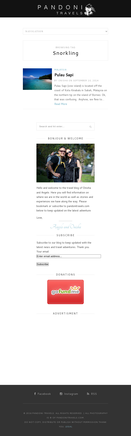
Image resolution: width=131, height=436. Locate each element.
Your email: (42, 251)
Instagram (69, 394)
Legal (68, 426)
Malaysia (60, 69)
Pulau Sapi (63, 74)
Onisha (63, 80)
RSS (92, 394)
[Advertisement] (65, 343)
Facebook (42, 394)
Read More (60, 104)
